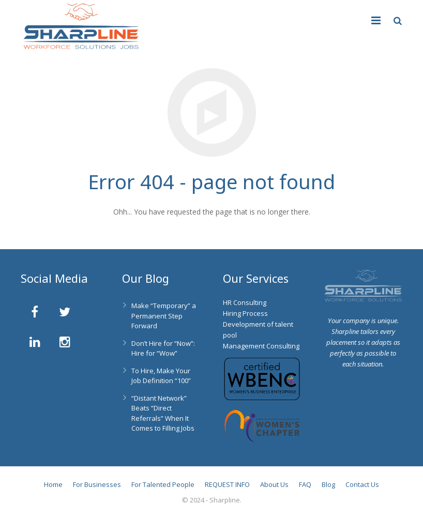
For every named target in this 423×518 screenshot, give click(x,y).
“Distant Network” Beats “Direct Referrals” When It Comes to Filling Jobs (162, 413)
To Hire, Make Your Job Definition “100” (161, 376)
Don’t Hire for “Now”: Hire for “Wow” (163, 348)
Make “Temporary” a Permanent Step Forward (163, 315)
